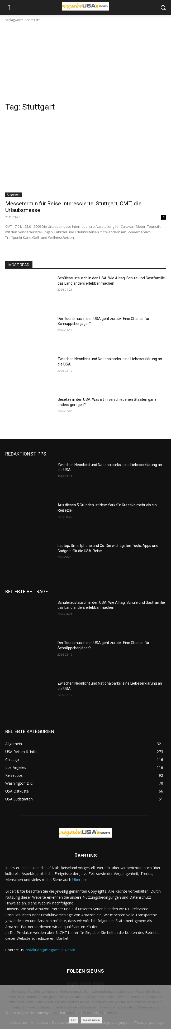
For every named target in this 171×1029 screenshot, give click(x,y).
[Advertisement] (85, 62)
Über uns (80, 879)
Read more (91, 1020)
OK (73, 1020)
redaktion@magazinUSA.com (50, 949)
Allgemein (13, 194)
